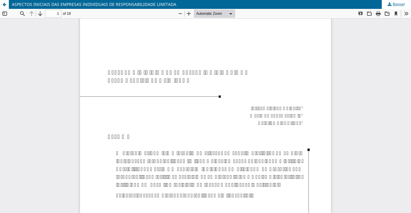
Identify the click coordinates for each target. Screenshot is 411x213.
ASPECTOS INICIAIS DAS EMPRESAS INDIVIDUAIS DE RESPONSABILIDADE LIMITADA (94, 4)
